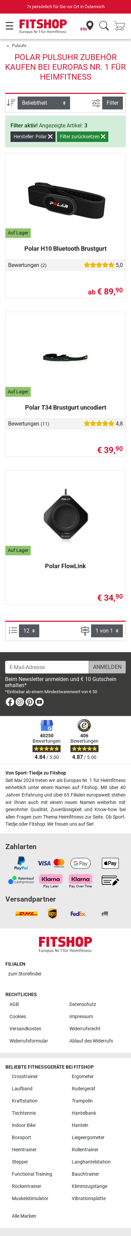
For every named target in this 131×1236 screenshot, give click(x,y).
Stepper (20, 1162)
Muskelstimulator (30, 1198)
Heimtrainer (24, 1150)
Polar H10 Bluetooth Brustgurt (65, 248)
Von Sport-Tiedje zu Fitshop (35, 773)
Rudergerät (83, 1089)
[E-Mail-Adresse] (47, 667)
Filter (112, 103)
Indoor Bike (24, 1125)
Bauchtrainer (85, 1174)
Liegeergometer (88, 1137)
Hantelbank (84, 1113)
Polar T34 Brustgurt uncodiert (65, 407)
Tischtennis (24, 1113)
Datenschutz (82, 1004)
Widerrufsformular (28, 1041)
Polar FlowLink (65, 566)
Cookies (17, 1016)
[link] (10, 703)
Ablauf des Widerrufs (91, 1041)
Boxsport (21, 1137)
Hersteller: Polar (33, 136)
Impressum (81, 1016)
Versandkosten (25, 1029)
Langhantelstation (91, 1162)
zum (25, 974)
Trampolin (82, 1101)
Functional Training (32, 1174)
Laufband (22, 1089)
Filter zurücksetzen (82, 136)
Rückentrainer (26, 1186)
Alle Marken (24, 1216)
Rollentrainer (85, 1150)
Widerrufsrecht (85, 1029)
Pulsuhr (19, 45)
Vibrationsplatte (89, 1198)
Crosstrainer (25, 1076)
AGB (14, 1004)
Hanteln (80, 1125)
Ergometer (83, 1076)
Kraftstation (25, 1101)
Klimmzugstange (89, 1186)
